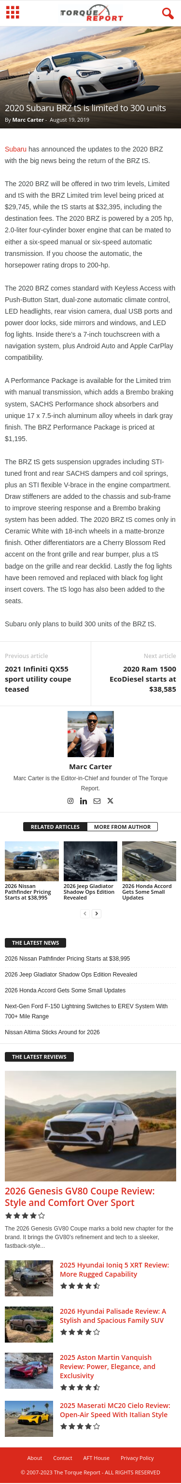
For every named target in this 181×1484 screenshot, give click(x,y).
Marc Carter (27, 120)
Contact (62, 1458)
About (34, 1458)
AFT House (97, 1458)
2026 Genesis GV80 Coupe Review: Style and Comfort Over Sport (80, 1198)
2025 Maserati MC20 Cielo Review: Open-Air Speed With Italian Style (115, 1411)
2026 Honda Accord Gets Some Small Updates (147, 892)
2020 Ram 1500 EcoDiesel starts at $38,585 (143, 680)
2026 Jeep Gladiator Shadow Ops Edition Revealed (89, 892)
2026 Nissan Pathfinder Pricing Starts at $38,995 (28, 892)
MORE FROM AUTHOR (122, 827)
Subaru (16, 150)
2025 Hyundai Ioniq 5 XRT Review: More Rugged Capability (114, 1270)
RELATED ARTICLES (55, 827)
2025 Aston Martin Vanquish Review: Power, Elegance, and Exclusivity (107, 1367)
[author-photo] (90, 735)
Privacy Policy (137, 1458)
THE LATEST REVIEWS (39, 1057)
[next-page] (96, 915)
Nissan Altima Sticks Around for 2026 (52, 1033)
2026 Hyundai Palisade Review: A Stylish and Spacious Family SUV (113, 1316)
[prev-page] (85, 915)
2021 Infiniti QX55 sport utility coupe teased (38, 680)
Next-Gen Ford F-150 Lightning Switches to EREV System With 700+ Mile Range (86, 1012)
